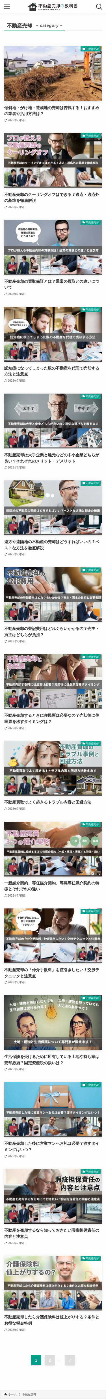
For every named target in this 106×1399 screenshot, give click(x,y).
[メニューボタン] (7, 7)
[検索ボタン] (99, 7)
